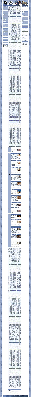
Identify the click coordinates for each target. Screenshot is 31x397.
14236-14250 (11, 96)
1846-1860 (16, 257)
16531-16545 (11, 353)
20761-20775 (19, 143)
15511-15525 (10, 105)
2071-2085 (13, 18)
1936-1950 (18, 17)
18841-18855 (14, 129)
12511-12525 (17, 83)
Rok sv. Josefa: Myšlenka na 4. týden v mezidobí (16, 174)
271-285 (14, 8)
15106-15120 (10, 102)
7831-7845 (11, 52)
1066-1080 (11, 12)
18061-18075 (19, 123)
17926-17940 (19, 363)
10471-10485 (14, 309)
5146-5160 (16, 36)
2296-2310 (9, 19)
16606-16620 (12, 113)
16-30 (10, 7)
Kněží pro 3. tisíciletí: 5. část (14, 181)
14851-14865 (12, 100)
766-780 (10, 251)
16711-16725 (19, 354)
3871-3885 (11, 269)
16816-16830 (14, 355)
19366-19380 (11, 133)
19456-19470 (15, 374)
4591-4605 (20, 273)
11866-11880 (10, 319)
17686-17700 (12, 121)
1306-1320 (9, 254)
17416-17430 (12, 119)
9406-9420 (12, 302)
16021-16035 (17, 349)
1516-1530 (16, 255)
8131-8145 (19, 294)
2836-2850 (16, 22)
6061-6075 (18, 282)
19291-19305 (10, 373)
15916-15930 (10, 108)
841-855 (19, 251)
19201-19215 (18, 372)
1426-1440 (15, 14)
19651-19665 (14, 135)
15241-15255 (10, 103)
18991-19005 (17, 130)
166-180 (14, 248)
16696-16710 (17, 354)
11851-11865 (19, 78)
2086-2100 (15, 18)
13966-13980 (11, 94)
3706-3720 (11, 268)
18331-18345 (19, 125)
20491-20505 (19, 141)
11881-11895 (12, 319)
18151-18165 (11, 124)
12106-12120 (17, 80)
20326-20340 (14, 140)
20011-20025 (18, 378)
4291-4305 (12, 31)
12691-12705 (12, 325)
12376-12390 (17, 82)
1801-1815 (9, 257)
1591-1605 (15, 15)
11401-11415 (11, 75)
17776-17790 (17, 362)
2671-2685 (16, 21)
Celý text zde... (17, 157)
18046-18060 (17, 123)
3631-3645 (12, 27)
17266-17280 (10, 118)
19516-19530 (14, 134)
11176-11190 (19, 73)
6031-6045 (13, 282)
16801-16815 (11, 355)
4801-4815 (14, 34)
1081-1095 (13, 12)
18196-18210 (19, 124)
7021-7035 (13, 47)
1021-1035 (17, 252)
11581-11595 (19, 76)
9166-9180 (13, 60)
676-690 (12, 10)
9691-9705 (18, 63)
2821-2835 (14, 22)
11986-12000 (19, 79)
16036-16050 (19, 349)
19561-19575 (10, 375)
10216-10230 (17, 307)
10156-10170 (18, 66)
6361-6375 (13, 284)
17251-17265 (19, 358)
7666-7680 (11, 51)
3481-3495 (14, 26)
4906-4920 (18, 275)
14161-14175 (10, 336)
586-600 (14, 250)
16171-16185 (19, 350)
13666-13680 (18, 332)
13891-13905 (10, 334)
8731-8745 (9, 298)
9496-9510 (13, 62)
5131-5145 (14, 36)
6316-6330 (19, 43)
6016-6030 (11, 282)
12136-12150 (10, 321)
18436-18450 (14, 126)
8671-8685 (13, 57)
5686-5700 (11, 280)
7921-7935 (12, 293)
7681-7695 (13, 51)
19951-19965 (19, 137)
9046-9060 (20, 59)
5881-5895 (15, 281)
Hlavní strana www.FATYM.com (4, 7)
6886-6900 (18, 46)
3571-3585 (15, 267)
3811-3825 (14, 28)
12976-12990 (15, 327)
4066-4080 (15, 270)
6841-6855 (11, 46)
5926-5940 (9, 41)
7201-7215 (15, 48)
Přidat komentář (17, 172)
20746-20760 (17, 143)
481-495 (14, 9)
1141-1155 (9, 253)
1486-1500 (12, 255)
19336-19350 (18, 373)
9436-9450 (16, 302)
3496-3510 (16, 26)
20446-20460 (11, 141)
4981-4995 (16, 35)
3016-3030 (19, 23)
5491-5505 (19, 38)
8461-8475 (19, 296)
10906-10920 (19, 71)
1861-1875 (19, 257)
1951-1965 (20, 17)
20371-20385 (10, 381)
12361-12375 (14, 82)
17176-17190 (18, 117)
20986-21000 (11, 145)
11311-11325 (19, 74)
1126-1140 (20, 12)
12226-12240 (14, 81)
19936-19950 (17, 137)
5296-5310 (14, 37)
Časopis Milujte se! (23, 12)
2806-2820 (12, 22)
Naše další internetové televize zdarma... (5, 35)
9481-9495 (11, 62)
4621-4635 (12, 33)
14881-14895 (18, 100)
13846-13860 (14, 93)
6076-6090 (20, 282)
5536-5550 (13, 279)
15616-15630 (17, 346)
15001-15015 (15, 101)
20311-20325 (11, 140)
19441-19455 (12, 374)
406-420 (17, 249)
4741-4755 (18, 274)
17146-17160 (12, 117)
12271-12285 (10, 322)
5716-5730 (15, 280)
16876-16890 (12, 115)
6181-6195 (11, 283)
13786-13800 (15, 333)
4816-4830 (16, 34)
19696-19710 (10, 376)
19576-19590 (12, 375)
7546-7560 (18, 50)
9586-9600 (14, 303)
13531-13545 (18, 331)
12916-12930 (17, 86)
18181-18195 (17, 124)
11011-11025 (14, 72)
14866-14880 (15, 100)
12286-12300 (12, 322)
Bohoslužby (4, 9)
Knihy (3, 16)
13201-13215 (19, 88)
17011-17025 (12, 116)
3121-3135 (9, 24)
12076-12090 (11, 80)
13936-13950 (18, 334)
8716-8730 (20, 57)
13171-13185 (14, 88)
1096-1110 (15, 12)
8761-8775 (14, 298)
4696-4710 (11, 274)
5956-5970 (14, 41)
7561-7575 (20, 50)
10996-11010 (11, 72)
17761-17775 (14, 362)
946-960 (19, 11)
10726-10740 (11, 311)
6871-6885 (15, 46)
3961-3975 (12, 29)
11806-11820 (11, 78)
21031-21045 (19, 145)
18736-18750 (19, 128)
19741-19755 (18, 376)
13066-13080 (19, 87)
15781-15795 (10, 107)
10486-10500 (17, 309)
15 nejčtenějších (4, 21)
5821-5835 (19, 40)
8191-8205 (15, 54)
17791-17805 (19, 362)
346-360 (10, 249)
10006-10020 (15, 65)
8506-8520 (13, 56)
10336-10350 (14, 308)
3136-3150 (12, 24)
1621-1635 (20, 15)
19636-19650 (11, 135)
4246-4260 (18, 271)
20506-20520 (10, 382)
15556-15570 (18, 105)
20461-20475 (14, 141)
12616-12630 (11, 84)
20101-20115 (10, 379)
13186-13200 (17, 88)
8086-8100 (12, 294)
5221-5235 (15, 277)
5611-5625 (12, 39)
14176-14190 (12, 336)
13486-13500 (10, 331)
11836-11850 (17, 78)
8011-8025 (13, 53)
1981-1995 (12, 258)
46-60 (13, 7)
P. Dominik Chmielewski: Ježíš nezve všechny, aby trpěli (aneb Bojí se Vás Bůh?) (16, 219)
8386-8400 (20, 55)
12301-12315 (15, 322)
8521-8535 (15, 56)
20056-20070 (14, 138)
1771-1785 (18, 16)
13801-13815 (18, 333)
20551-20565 (18, 382)
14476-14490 (18, 97)
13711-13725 (14, 92)
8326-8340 (11, 55)
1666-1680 (14, 256)
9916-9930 (14, 305)
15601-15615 (14, 346)
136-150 (10, 248)
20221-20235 (19, 139)
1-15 (9, 7)
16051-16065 (10, 109)
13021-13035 (11, 87)
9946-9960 (19, 305)
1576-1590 (13, 15)
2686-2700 (19, 21)
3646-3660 (14, 27)
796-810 (14, 251)
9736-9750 (12, 304)
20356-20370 (19, 140)
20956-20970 (18, 385)
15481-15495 (17, 345)
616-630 (17, 250)
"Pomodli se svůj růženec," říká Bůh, (14, 234)
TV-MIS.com (18, 0)
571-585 (12, 250)
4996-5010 (19, 35)
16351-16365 (15, 111)
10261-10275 (12, 67)
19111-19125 (14, 131)
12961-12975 (12, 327)
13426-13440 (11, 90)
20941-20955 (15, 385)
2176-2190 (16, 259)
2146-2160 (12, 259)
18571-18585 (14, 127)
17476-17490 (11, 360)
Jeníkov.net (23, 21)
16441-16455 (19, 352)
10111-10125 (10, 66)
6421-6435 (9, 44)
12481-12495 (11, 83)
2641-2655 (12, 21)
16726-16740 (10, 114)
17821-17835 (12, 122)
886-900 (12, 11)
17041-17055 (18, 116)
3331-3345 (16, 25)
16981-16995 (19, 356)
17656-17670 (19, 361)
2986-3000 (14, 23)
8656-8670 (11, 57)
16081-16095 (15, 109)
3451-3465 (9, 26)
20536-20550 (15, 382)
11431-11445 (17, 75)
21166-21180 (19, 146)
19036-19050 (12, 371)
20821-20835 (18, 384)
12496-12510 (14, 83)
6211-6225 (15, 283)
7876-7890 (18, 52)
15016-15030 (18, 101)
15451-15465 (11, 345)
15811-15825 (15, 107)
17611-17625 (11, 361)
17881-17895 (11, 363)
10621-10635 (17, 310)
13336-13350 (19, 89)
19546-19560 (19, 134)
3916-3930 (18, 269)
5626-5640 (14, 39)
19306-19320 (12, 373)
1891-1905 (11, 17)
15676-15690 (15, 106)
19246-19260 (14, 132)
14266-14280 (17, 96)
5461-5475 (14, 38)
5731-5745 (18, 280)
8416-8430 (12, 296)
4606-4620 (9, 33)
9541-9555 (20, 62)
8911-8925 (12, 299)
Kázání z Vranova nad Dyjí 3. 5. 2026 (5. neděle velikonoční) (14, 391)
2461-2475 (9, 20)
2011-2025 (16, 258)
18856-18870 (17, 129)
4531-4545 (11, 273)
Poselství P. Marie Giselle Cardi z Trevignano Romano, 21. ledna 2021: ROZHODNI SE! (15, 160)
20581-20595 (11, 142)
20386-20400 (12, 381)
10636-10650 (19, 310)
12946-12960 (10, 327)
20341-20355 (17, 140)
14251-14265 (14, 96)
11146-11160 (14, 73)
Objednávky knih (4, 26)
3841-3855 (19, 28)
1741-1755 (13, 16)
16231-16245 (18, 110)
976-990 (10, 252)
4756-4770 (20, 274)
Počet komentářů (14, 172)
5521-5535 (11, 279)
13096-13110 (12, 328)
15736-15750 (14, 347)
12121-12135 (19, 80)
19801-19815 (17, 136)
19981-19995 (12, 378)
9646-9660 (11, 63)
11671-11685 (11, 77)
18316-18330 (17, 125)
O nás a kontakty (4, 19)
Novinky (3, 30)
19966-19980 (10, 378)
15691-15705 (18, 106)
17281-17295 (12, 118)
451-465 (10, 9)
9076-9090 (12, 300)
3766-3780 (20, 268)
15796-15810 (12, 107)
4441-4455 (9, 32)
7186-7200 (13, 48)
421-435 (19, 249)
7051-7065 (18, 47)
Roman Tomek (13, 158)
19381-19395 (14, 133)
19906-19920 (11, 137)
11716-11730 (19, 77)
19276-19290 (19, 132)
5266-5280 (9, 37)
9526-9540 (18, 62)
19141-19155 (19, 131)
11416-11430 (14, 75)
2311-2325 (12, 19)
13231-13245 (12, 329)
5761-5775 (9, 40)
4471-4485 (14, 32)
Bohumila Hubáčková (14, 179)
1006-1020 (14, 252)
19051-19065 (15, 371)
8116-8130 (16, 294)
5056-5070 (15, 276)
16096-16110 (18, 109)
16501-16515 (18, 112)
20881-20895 (17, 144)
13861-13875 (17, 93)
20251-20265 (12, 380)
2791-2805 (9, 22)
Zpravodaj (4, 11)
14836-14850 (10, 100)
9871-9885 (20, 64)
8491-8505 (11, 56)
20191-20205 (14, 139)
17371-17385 (17, 359)
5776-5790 (12, 40)
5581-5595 (20, 279)
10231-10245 (19, 307)
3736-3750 (15, 268)
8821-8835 (11, 58)
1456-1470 (20, 14)
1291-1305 (20, 13)
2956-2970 (9, 23)
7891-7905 (20, 52)
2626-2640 (9, 21)
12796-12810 (19, 85)
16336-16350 (12, 111)
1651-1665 (12, 256)
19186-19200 (15, 372)
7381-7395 (18, 49)
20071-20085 (17, 138)
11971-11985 (17, 79)
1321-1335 (12, 254)
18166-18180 (14, 124)
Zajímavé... (4, 17)
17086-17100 (14, 357)
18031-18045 (14, 123)
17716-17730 (18, 121)
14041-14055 (12, 335)
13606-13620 (19, 91)
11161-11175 (17, 73)
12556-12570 (12, 324)
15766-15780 (19, 347)
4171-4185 (19, 30)
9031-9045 (18, 59)
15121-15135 (12, 102)
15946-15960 (15, 108)
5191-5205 (11, 277)
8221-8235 (20, 54)
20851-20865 (11, 144)
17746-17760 (11, 362)
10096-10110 (19, 306)
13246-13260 (15, 329)
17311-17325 (18, 118)
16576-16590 (19, 353)
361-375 (12, 249)
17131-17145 (10, 117)
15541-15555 (15, 105)
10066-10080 (14, 306)
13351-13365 (10, 330)
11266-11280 (11, 74)
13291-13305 (11, 89)
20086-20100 (19, 138)
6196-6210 (13, 283)
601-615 (15, 250)
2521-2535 (19, 20)
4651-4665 (16, 33)
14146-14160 (19, 95)
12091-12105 (14, 80)
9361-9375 (18, 61)
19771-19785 (11, 136)
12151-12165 (12, 321)
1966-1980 (9, 258)
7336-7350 (11, 49)
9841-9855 (15, 64)
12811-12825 (10, 326)
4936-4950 (9, 35)
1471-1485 (9, 255)
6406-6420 (20, 284)
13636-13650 (12, 332)
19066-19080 (18, 371)
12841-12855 (15, 326)
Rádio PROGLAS (23, 15)
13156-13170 (11, 88)
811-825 (15, 251)
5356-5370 (11, 278)
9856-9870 (18, 64)
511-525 (17, 9)
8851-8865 (15, 58)
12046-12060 (18, 320)
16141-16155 (14, 350)
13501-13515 (12, 331)
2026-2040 (19, 258)
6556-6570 (18, 285)
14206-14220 (18, 336)
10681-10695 (15, 70)
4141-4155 (14, 30)
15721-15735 (11, 347)
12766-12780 (14, 85)
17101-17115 (17, 357)
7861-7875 (15, 52)
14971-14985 (10, 101)
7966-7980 (19, 293)
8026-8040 (15, 53)
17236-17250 (17, 358)
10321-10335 (11, 308)
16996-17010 (10, 116)
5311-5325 (16, 37)
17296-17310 (15, 118)
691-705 (14, 10)
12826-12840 (12, 326)
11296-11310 (17, 74)
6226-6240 (18, 283)
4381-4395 (13, 272)
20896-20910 (19, 144)
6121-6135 (14, 42)
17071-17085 (11, 357)
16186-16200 (10, 110)
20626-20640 (19, 142)
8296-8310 (19, 295)
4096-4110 (20, 270)
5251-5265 (20, 277)
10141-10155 (15, 66)
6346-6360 (11, 284)
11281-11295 (14, 74)
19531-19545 (17, 134)
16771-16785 (18, 114)
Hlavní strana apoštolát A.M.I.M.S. (5, 24)
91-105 (17, 7)
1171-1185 (14, 253)
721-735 (17, 10)
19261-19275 (17, 132)
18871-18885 (19, 129)
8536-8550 (18, 56)
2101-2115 (18, 18)
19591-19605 (15, 375)
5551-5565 (15, 279)
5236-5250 (18, 277)
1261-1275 (15, 13)
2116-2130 (20, 18)
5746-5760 (20, 280)
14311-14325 (12, 337)
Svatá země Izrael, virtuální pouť (24, 17)
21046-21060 (10, 386)
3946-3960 (9, 29)
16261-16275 (11, 351)
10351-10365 (17, 308)
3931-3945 (20, 269)
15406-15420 (15, 104)
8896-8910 (9, 299)
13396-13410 (18, 330)
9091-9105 (14, 300)
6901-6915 (20, 46)
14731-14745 (15, 99)
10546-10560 (15, 69)
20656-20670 (12, 383)
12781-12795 (17, 85)
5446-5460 (12, 38)
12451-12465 (18, 323)
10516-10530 (10, 69)
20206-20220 (17, 139)
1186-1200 (16, 253)
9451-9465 (19, 302)
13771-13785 (12, 333)
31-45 (11, 7)
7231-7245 (20, 48)
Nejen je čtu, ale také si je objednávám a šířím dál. (24, 38)
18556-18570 (11, 127)
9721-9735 (9, 304)
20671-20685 (15, 383)
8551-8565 (20, 56)
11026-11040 (17, 72)
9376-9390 (20, 61)
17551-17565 (12, 120)
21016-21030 (17, 145)
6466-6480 (16, 44)
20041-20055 (11, 138)
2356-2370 (19, 19)
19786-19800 (14, 136)
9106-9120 (16, 300)
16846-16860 (19, 355)
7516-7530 (13, 50)
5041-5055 (13, 276)
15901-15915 (19, 348)
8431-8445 (14, 296)
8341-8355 (13, 55)
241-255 (10, 8)
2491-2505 (14, 20)
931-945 (17, 11)
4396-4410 (15, 272)
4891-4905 (15, 275)
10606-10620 (14, 310)
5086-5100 (20, 276)
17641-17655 (17, 361)
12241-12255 (17, 81)
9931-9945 (16, 305)
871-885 (10, 11)
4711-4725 (13, 274)
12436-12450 (15, 323)
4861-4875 (11, 275)
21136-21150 (14, 146)
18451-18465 (17, 126)
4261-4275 (20, 271)
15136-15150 (15, 102)
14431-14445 (10, 97)
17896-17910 (14, 363)
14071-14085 (18, 335)
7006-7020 (11, 47)
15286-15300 (18, 103)
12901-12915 (14, 86)
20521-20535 (12, 382)
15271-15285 (15, 103)
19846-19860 (12, 377)
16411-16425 (14, 352)
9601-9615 (16, 303)
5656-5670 (19, 39)
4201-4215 (11, 271)
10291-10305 (18, 67)
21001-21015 (14, 145)
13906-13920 (12, 334)
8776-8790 (16, 298)
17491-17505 (14, 360)
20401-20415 (15, 381)
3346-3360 (19, 25)
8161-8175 (11, 54)
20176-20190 (11, 139)
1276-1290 (18, 13)
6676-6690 (11, 45)
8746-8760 (12, 298)
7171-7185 (11, 48)
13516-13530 (15, 331)
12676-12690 (10, 325)
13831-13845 (11, 93)
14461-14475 (15, 97)
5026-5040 (11, 276)
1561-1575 (11, 15)
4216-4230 (13, 271)
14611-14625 (18, 98)
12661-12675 (19, 84)
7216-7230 (18, 48)
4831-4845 (19, 34)
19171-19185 (12, 372)
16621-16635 (15, 113)
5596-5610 (9, 39)
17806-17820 (10, 122)
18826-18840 (11, 129)
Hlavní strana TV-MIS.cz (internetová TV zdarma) (5, 29)
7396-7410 (20, 49)
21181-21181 (14, 387)
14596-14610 (15, 98)
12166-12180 (15, 321)
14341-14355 (18, 337)
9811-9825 (11, 64)
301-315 (17, 8)
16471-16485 (12, 112)
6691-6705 (13, 45)
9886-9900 (9, 305)
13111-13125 (15, 328)
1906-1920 (13, 17)
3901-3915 (15, 269)
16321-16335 (10, 111)
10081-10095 (17, 306)
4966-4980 (14, 35)
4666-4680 (19, 33)
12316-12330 (18, 322)
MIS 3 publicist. (4, 32)
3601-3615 (20, 267)
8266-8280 (14, 295)
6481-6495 (19, 44)
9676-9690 (15, 63)
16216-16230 (15, 110)
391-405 (15, 249)
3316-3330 (14, 25)
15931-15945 (12, 108)
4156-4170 (16, 30)
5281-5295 (12, 37)
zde (6, 45)
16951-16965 (14, 356)
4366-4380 (11, 272)
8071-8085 (9, 294)
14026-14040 (10, 335)
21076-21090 (15, 386)
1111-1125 (18, 12)
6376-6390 (15, 284)
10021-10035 (18, 65)
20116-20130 (12, 379)
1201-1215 (19, 253)
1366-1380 (19, 254)
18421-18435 (11, 126)
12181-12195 (18, 321)
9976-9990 (11, 65)
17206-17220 (11, 358)
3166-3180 (16, 24)
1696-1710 (19, 256)
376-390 (14, 249)
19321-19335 (15, 373)
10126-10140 (12, 66)
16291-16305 (17, 351)
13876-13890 (19, 93)
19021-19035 (10, 371)
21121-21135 (11, 146)
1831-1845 (14, 257)
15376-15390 (10, 104)
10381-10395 (10, 68)
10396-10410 (12, 68)
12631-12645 (14, 84)
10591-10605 (11, 310)
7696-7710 (15, 51)
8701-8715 (18, 57)
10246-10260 (10, 67)
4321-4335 (16, 31)
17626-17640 (14, 361)
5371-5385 (13, 278)
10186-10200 (11, 307)
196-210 (17, 248)
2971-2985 (12, 23)
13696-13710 (11, 92)
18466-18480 (19, 126)
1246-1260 (13, 13)
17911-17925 (17, 363)
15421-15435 (18, 104)
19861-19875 (15, 377)
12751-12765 (11, 85)
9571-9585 (12, 303)
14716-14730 (12, 99)
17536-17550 (10, 120)
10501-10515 (19, 309)
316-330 (19, 8)
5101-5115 (9, 36)
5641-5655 (16, 39)
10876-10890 (14, 71)
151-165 (12, 248)
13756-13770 (10, 333)
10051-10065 (11, 306)
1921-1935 (15, 17)
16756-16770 (15, 114)
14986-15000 (12, 101)
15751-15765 (17, 347)
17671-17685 (10, 121)
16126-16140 (11, 350)
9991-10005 (13, 65)
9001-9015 (13, 59)
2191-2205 (19, 259)
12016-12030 (12, 320)
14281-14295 (19, 96)
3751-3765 (18, 268)
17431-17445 (15, 119)
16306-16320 (19, 351)
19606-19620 (18, 375)
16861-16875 (10, 115)
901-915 (14, 11)
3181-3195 (19, 24)
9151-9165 (11, 60)
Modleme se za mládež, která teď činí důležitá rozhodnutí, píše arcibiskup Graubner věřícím (15, 227)
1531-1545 (19, 255)
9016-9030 (15, 59)
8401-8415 (9, 296)
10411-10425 (15, 68)
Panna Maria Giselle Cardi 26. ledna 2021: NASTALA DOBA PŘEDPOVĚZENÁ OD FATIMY (15, 153)
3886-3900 (13, 269)
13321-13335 (17, 89)
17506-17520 (17, 360)
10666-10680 (12, 70)
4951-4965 (12, 35)
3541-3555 (11, 267)
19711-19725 (12, 376)
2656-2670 (14, 21)
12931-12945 (19, 86)
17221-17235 (14, 358)
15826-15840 (18, 107)
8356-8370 (15, 55)
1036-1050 (19, 252)
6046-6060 (15, 282)
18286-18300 (11, 125)
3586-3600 (18, 267)
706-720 (15, 10)
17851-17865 (18, 122)
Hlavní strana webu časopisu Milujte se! (5, 42)
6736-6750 (20, 45)
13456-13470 (17, 90)
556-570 (10, 250)
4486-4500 (16, 32)
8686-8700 (15, 57)
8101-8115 (14, 294)
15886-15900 (17, 348)
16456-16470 (10, 112)
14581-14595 (12, 98)
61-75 (14, 7)
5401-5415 (18, 278)
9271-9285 (16, 301)
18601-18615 (19, 127)
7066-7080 (20, 47)
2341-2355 (16, 19)
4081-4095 (18, 270)
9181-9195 (15, 60)
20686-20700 (18, 383)
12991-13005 (18, 327)
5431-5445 (9, 38)
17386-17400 (19, 359)
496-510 (15, 9)
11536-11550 (11, 76)
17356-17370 (14, 359)
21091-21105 (18, 386)
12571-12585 (15, 324)
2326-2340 (14, 19)
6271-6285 (12, 43)
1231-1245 (11, 13)
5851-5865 (11, 281)
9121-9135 (19, 300)
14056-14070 (15, 335)
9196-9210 (18, 60)
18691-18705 (11, 128)
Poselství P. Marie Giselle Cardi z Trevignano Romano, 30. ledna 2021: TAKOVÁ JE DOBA (15, 167)
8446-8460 (16, 296)
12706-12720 (15, 325)
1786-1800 (20, 16)
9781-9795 (19, 304)
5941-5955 (12, 41)
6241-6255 (20, 283)
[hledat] (24, 8)
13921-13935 (15, 334)
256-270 (12, 8)
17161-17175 (15, 117)
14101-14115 (11, 95)
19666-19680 (17, 135)
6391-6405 (18, 284)
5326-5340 (19, 37)
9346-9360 (15, 61)
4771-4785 (9, 34)
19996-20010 (15, 378)
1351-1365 (16, 254)
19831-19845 (10, 377)
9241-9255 (12, 301)
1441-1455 (18, 14)
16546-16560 (14, 353)
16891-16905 (15, 115)
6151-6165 (19, 42)
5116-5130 (12, 36)
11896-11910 (15, 319)
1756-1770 (15, 16)
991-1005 (12, 252)
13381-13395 (15, 330)
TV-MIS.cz (22, 0)
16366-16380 (18, 111)
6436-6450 (12, 44)
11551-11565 (14, 76)
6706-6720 (15, 45)
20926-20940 (12, 385)
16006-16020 (14, 349)
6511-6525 (11, 285)
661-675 (10, 10)
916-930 (15, 11)
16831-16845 (17, 355)
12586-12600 (18, 324)
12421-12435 (12, 323)
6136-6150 (16, 42)
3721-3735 (13, 268)
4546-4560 (13, 273)
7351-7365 (13, 49)
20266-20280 (15, 380)
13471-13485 (19, 90)
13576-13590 (14, 91)
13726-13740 (17, 92)
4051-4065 (13, 270)
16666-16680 (11, 354)
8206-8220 (18, 54)
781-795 (12, 251)
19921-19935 (14, 137)
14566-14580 (10, 98)
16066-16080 (12, 109)
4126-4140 (12, 30)
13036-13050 (14, 87)
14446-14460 (12, 97)
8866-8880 (18, 58)
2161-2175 (14, 259)
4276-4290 (9, 31)
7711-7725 (18, 51)
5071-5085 (18, 276)
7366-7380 (15, 49)
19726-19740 (15, 376)
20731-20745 (14, 143)
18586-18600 (17, 127)
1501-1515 (14, 255)
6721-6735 (18, 45)
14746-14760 (18, 99)
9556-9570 (9, 303)
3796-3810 (12, 28)
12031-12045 (15, 320)
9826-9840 (13, 64)
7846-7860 (13, 52)
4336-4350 (19, 31)
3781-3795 (9, 28)
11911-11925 (18, 319)
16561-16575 (17, 353)
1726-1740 (11, 16)
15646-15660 (10, 106)
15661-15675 (12, 106)
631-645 (19, 250)
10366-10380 (19, 308)
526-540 (19, 9)
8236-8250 (9, 295)
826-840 (17, 251)
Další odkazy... (23, 25)
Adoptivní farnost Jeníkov (24, 22)
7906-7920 (9, 293)
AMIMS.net (15, 0)
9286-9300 (19, 301)
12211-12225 (11, 81)
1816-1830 (12, 257)
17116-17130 (19, 357)
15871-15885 (14, 348)
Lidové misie (4, 14)
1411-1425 (13, 14)
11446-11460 (19, 75)
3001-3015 (16, 23)
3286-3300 (9, 25)
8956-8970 (19, 299)
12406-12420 (10, 323)
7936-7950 (14, 293)
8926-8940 (14, 299)
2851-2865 (19, 22)
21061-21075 (12, 386)
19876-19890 (18, 377)
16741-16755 (12, 114)
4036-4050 (11, 270)
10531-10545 (12, 69)
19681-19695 (19, 135)
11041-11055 (19, 72)
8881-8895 (20, 58)
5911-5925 (20, 281)
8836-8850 (13, 58)
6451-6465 (14, 44)
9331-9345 (13, 61)
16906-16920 (18, 115)
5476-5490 (16, 38)
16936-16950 (11, 356)
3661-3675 (16, 27)
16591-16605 (10, 113)
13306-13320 (14, 89)
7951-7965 (16, 293)
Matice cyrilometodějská (24, 18)
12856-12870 (18, 326)
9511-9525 (15, 62)
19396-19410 (17, 133)
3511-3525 (19, 26)
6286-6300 (14, 43)
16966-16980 (17, 356)
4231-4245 (15, 271)
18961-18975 (11, 130)
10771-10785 (19, 311)
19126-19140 (17, 131)
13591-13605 (17, 91)
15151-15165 (18, 102)
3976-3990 (14, 29)
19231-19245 (11, 132)
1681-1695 (16, 256)
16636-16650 (18, 113)
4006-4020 (19, 29)
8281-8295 (16, 295)
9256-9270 (14, 301)
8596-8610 (14, 297)
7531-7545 (15, 50)
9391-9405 (9, 302)
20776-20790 (10, 384)
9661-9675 (13, 63)
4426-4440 (20, 272)
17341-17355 (11, 359)
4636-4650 (14, 33)
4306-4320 (14, 31)
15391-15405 (12, 104)
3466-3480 (12, 26)
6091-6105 (9, 42)
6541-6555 (15, 285)
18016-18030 (11, 123)
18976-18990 (14, 130)
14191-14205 (15, 336)
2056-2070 (11, 18)
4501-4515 (19, 32)
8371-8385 (18, 55)
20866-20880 (14, 144)
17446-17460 (18, 119)
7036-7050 (15, 47)
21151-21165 (17, 146)
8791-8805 (19, 298)
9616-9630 (19, 303)
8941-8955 (16, 299)
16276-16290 (14, 351)
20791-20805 (12, 384)
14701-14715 (10, 99)
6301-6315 (16, 43)
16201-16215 (12, 110)
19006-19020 (19, 130)
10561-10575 (18, 69)
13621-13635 (10, 332)
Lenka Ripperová (13, 200)
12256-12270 (19, 81)
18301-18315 (14, 125)
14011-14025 (19, 94)
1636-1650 (9, 256)
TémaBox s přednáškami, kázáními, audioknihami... (25, 20)
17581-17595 (18, 120)
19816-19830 (19, 136)
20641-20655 (10, 383)
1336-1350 (14, 254)
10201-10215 (14, 307)
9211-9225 (20, 60)
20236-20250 (10, 380)
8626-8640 (19, 297)
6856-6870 (13, 46)
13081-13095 (10, 328)
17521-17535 (19, 360)
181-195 (15, 248)
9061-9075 (9, 300)
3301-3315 (12, 25)
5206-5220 (13, 277)
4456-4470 (12, 32)
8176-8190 (13, 54)
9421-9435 (14, 302)
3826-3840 (16, 28)
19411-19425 (19, 133)
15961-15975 (18, 108)
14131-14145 (17, 95)
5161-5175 (19, 36)
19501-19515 (11, 134)
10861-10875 (11, 71)
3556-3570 (13, 267)
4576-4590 (18, 273)
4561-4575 (15, 273)
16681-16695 (14, 354)
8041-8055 (18, 53)
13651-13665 (15, 332)
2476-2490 (12, 20)
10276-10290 (15, 67)
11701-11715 (17, 77)
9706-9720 (20, 63)
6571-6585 (20, 285)
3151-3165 (14, 24)
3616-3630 (9, 27)
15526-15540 (12, 105)
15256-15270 (12, 103)
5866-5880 (13, 281)
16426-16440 (17, 352)
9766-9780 (16, 304)
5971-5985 (16, 41)
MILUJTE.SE (25, 0)
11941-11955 (11, 79)
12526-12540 (19, 83)
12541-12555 (10, 324)
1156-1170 (12, 253)
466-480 (12, 9)
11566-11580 (17, 76)
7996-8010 (11, 53)
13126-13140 (18, 328)
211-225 (19, 248)
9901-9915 (12, 305)
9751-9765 (14, 304)
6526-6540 (13, 285)
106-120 (19, 7)
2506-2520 (16, 20)
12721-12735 (18, 325)
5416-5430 (20, 278)
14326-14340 (15, 337)
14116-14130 (14, 95)
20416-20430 (18, 381)
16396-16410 (11, 352)
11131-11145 (11, 73)
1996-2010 (14, 258)
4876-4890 (13, 275)
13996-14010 (17, 94)
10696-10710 (18, 70)
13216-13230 (10, 329)
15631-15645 (19, 346)
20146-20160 (18, 379)
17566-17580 (15, 120)
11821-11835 (14, 78)
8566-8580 (9, 297)
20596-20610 (14, 142)
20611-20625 (17, 142)
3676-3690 (19, 27)
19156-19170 (10, 372)
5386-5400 (15, 278)
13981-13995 (14, 94)
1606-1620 (18, 15)
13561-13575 (11, 91)
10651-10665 (10, 70)
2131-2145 (9, 259)
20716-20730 (11, 143)
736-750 (19, 10)
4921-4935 (20, 275)
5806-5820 (16, 40)
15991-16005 (11, 349)
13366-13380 (12, 330)
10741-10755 (14, 311)
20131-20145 (15, 379)
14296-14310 (10, 337)
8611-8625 (16, 297)
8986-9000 (11, 59)
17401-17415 (10, 119)
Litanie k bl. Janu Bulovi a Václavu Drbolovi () (12, 392)
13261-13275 (18, 329)
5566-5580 (18, 279)
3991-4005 (16, 29)
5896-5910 (18, 281)
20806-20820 (15, 384)
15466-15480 (14, 345)
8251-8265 (12, 295)
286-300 (15, 8)
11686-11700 (14, 77)
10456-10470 (11, 309)
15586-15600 (11, 346)
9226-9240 (9, 301)
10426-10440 (18, 68)
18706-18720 (14, 128)
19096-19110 (11, 131)
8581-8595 (12, 297)
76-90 (15, 7)
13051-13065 (17, 87)
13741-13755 (19, 92)
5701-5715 (13, 280)
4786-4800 (12, 34)
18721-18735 (17, 128)
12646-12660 (17, 84)
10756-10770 (17, 311)
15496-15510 (19, 345)
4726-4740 (15, 274)
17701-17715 (15, 121)
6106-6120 (12, 42)
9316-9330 (11, 61)
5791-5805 (14, 40)
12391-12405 (19, 82)
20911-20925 (10, 385)
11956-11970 (14, 79)
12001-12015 (10, 320)
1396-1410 (11, 14)
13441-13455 (14, 90)
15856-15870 (11, 348)
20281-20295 (18, 380)
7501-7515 (11, 50)
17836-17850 (15, 122)
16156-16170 (17, 350)
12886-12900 (11, 86)
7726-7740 (20, 51)
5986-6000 (19, 41)
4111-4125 (9, 30)
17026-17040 (15, 116)
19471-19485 (18, 374)
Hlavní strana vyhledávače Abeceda (5, 39)
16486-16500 (15, 112)
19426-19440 (10, 374)
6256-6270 (9, 43)
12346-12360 (11, 82)
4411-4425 (18, 272)
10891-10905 (17, 71)
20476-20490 (17, 141)
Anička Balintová (13, 193)
